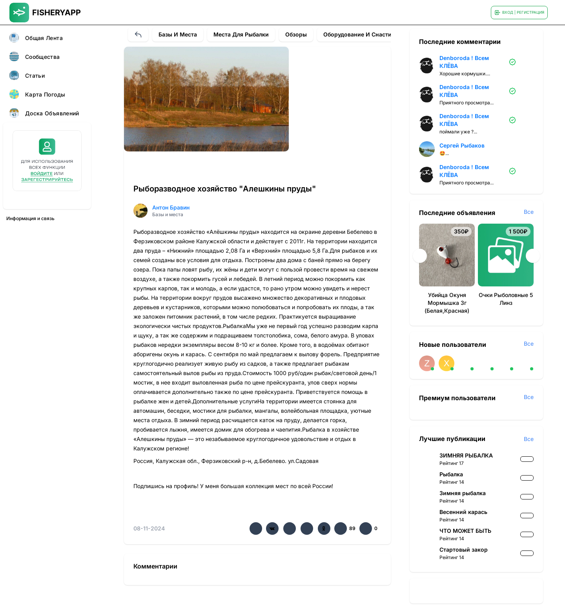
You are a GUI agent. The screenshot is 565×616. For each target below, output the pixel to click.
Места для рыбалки (241, 34)
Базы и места (178, 34)
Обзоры (296, 34)
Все (529, 211)
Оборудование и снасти (357, 34)
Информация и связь (30, 218)
